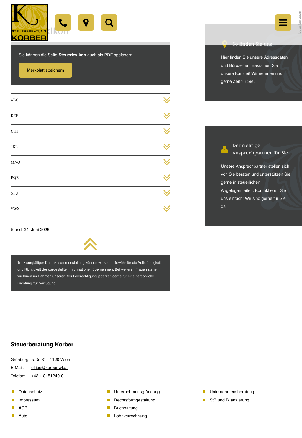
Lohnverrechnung (130, 416)
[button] (45, 70)
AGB (23, 408)
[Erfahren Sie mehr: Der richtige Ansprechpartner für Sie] (248, 176)
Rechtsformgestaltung (134, 400)
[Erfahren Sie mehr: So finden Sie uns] (248, 62)
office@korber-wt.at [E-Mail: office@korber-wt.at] (49, 367)
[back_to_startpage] (30, 24)
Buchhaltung (126, 408)
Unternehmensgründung (137, 391)
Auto (23, 416)
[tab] (90, 100)
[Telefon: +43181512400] (67, 23)
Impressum (29, 400)
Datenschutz (30, 391)
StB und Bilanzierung (229, 400)
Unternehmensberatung (232, 391)
